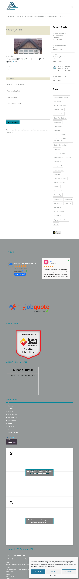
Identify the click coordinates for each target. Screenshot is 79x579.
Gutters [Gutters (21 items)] (68, 157)
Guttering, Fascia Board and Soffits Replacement (42, 16)
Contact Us (11, 426)
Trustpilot (11, 406)
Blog (9, 429)
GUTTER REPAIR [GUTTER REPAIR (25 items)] (59, 153)
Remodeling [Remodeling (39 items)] (57, 195)
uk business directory (12, 435)
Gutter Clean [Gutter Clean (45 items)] (58, 130)
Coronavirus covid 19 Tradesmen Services (59, 35)
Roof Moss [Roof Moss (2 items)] (57, 216)
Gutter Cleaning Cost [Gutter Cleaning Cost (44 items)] (60, 145)
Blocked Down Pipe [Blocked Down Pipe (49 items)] (60, 105)
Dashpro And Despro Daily (58, 261)
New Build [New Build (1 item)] (57, 174)
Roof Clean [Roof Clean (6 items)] (68, 199)
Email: (7, 559)
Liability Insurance (13, 412)
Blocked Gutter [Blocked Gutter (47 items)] (58, 109)
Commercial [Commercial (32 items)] (57, 122)
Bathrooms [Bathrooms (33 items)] (57, 101)
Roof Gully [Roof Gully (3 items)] (68, 203)
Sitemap (10, 423)
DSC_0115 (15, 30)
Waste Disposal (12, 414)
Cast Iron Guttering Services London (60, 57)
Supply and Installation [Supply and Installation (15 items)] (61, 220)
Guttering (20, 16)
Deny (53, 571)
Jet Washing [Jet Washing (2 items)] (57, 161)
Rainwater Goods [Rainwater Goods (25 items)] (59, 191)
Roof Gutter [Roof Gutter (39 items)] (58, 207)
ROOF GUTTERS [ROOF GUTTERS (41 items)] (59, 211)
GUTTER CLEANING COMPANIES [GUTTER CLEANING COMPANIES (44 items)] (60, 140)
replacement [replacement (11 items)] (58, 199)
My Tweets (39, 521)
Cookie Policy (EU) (13, 432)
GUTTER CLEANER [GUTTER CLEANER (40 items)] (60, 134)
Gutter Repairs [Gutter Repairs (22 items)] (58, 157)
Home (12, 16)
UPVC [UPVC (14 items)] (56, 224)
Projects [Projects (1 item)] (56, 186)
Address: (8, 562)
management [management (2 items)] (58, 166)
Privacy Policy (53, 575)
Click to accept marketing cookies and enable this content (39, 473)
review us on (20, 274)
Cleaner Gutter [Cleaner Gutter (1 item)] (58, 114)
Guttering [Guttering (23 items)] (57, 149)
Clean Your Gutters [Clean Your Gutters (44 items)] (60, 118)
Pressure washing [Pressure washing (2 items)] (59, 182)
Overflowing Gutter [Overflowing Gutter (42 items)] (60, 178)
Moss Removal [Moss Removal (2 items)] (58, 170)
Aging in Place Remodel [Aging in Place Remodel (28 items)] (61, 97)
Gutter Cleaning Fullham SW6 (64, 67)
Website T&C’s (12, 417)
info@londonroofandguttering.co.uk (20, 559)
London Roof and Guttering (17, 555)
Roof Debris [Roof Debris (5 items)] (58, 203)
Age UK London (12, 409)
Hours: (8, 567)
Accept (38, 571)
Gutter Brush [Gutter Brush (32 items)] (58, 126)
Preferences (68, 571)
